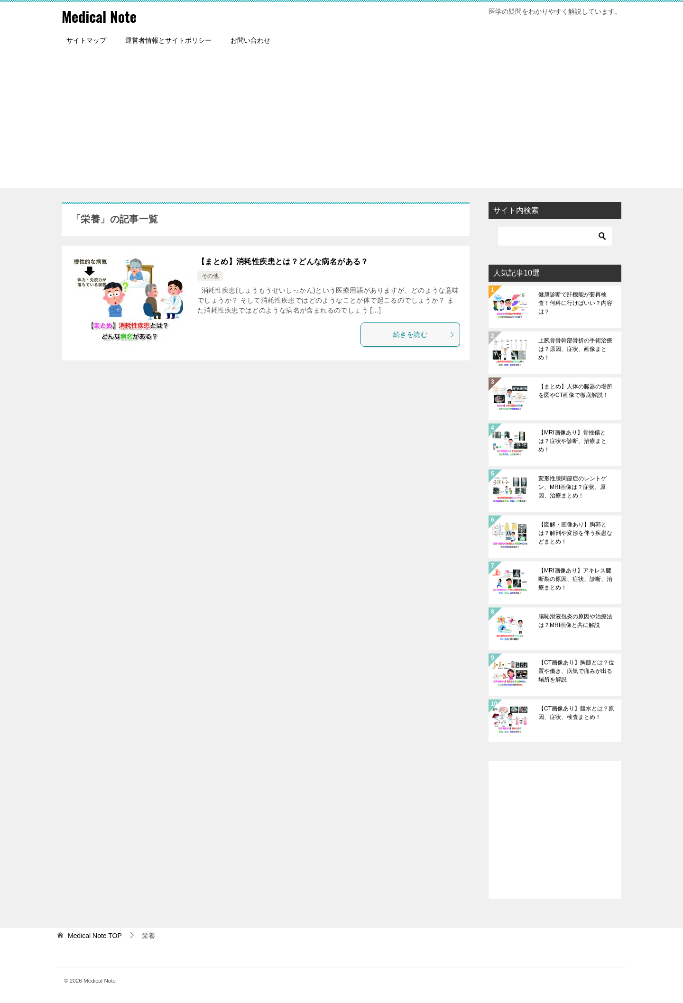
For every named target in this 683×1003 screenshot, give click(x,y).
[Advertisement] (341, 121)
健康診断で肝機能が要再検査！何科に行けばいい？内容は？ (575, 303)
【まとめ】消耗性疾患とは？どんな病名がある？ (283, 262)
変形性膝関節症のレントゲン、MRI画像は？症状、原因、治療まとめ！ (572, 487)
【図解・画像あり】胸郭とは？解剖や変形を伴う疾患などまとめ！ (575, 533)
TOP (95, 935)
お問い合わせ (250, 40)
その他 (210, 276)
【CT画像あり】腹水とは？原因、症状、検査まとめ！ (576, 712)
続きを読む (424, 334)
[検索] (555, 236)
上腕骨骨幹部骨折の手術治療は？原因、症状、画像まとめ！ (575, 349)
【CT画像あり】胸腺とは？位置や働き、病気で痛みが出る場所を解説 (576, 671)
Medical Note (99, 16)
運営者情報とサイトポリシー (168, 40)
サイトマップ (86, 40)
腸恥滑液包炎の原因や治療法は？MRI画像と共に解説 (575, 620)
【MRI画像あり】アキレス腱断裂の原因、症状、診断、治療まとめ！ (575, 579)
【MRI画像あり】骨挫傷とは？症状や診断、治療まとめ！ (572, 441)
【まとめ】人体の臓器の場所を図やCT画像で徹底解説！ (575, 390)
